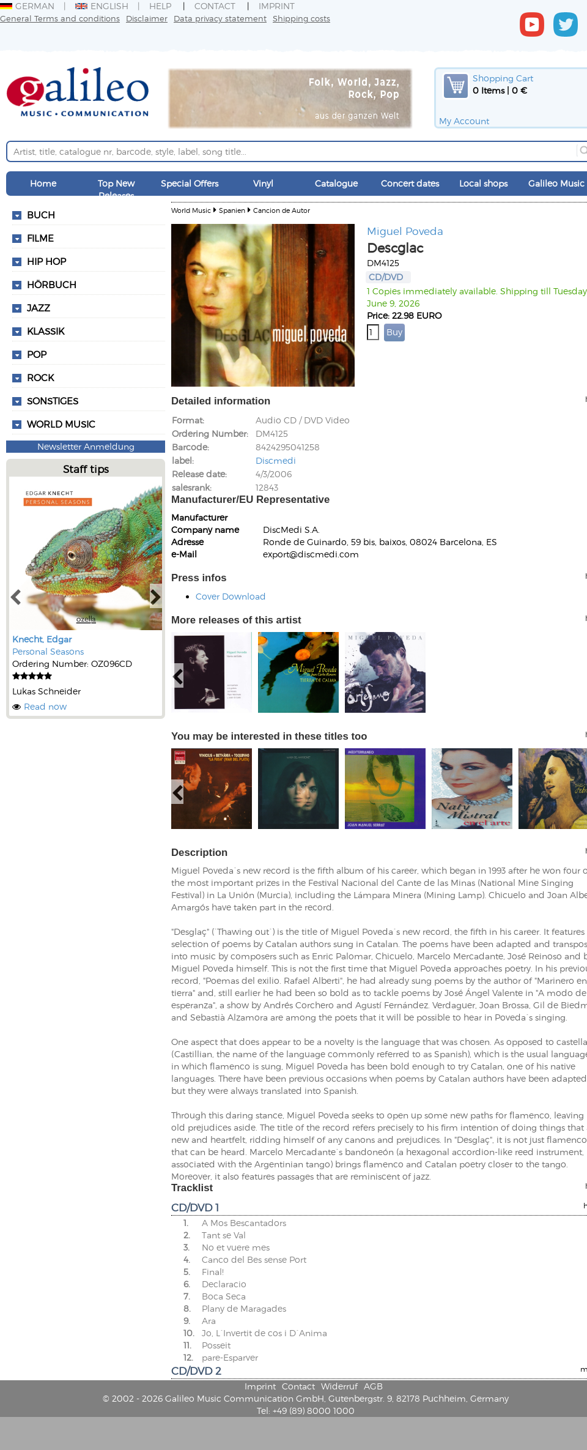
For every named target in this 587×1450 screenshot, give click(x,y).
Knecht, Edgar (42, 639)
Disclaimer (147, 18)
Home (43, 183)
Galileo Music (556, 183)
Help (160, 6)
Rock (40, 377)
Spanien (232, 210)
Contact (214, 6)
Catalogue (336, 183)
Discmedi (276, 460)
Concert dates (410, 183)
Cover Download (231, 596)
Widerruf (339, 1386)
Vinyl (263, 183)
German (27, 6)
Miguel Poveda (405, 231)
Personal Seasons (48, 651)
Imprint (277, 6)
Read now (45, 706)
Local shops (483, 183)
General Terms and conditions (60, 18)
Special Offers (189, 183)
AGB (373, 1386)
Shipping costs (301, 18)
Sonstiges (52, 400)
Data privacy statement (220, 18)
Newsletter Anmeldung (86, 446)
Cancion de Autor (281, 210)
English (101, 6)
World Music (61, 423)
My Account (464, 121)
